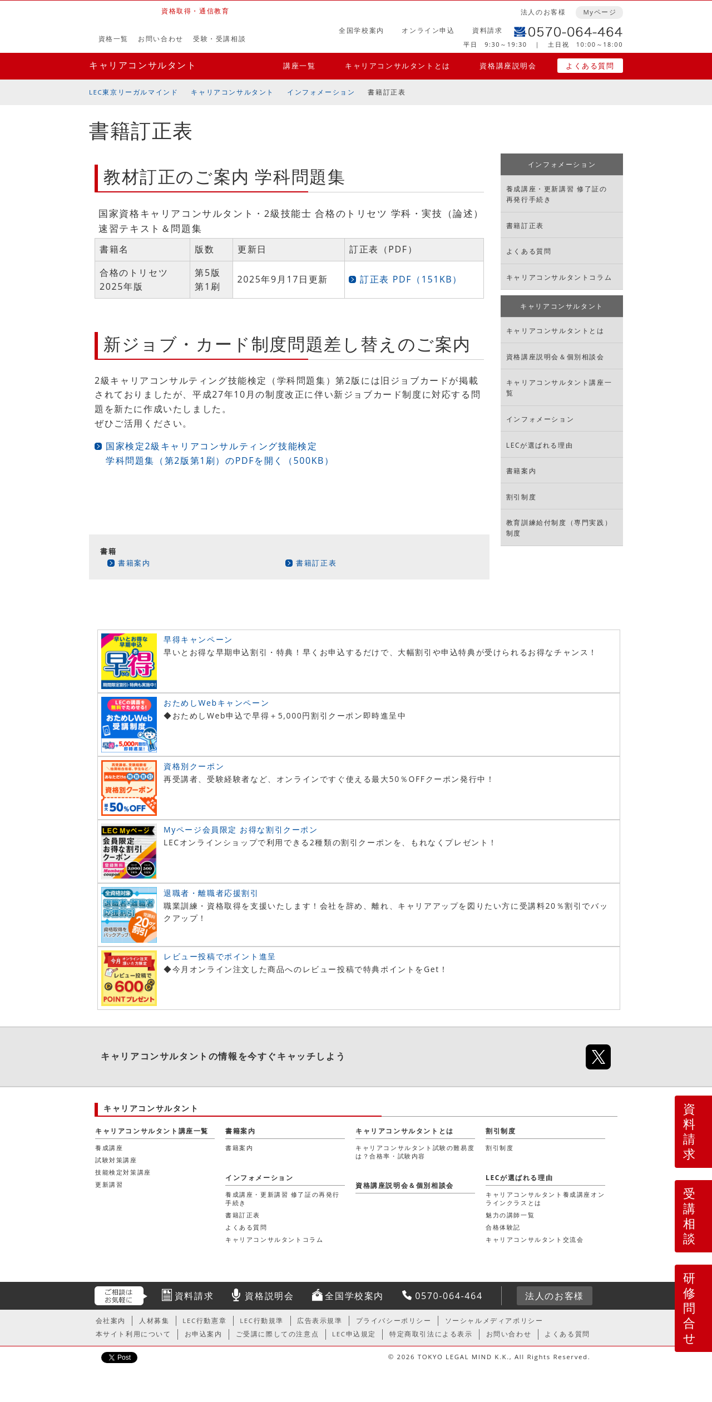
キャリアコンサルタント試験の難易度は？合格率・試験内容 (414, 1151)
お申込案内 (203, 1334)
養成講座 (109, 1147)
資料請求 (487, 30)
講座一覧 (299, 66)
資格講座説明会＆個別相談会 (555, 356)
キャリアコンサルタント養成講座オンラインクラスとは (545, 1198)
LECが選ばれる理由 (539, 445)
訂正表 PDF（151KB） (411, 279)
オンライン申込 (428, 30)
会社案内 (111, 1320)
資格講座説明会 (507, 66)
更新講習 (109, 1184)
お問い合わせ (161, 38)
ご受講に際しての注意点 (277, 1334)
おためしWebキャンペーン (216, 702)
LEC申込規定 (354, 1334)
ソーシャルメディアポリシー (494, 1320)
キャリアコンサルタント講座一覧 (559, 388)
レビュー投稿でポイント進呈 (220, 956)
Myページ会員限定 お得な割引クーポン (241, 829)
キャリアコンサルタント (143, 65)
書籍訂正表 (316, 563)
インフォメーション (321, 92)
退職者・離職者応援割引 (211, 893)
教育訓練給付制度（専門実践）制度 (559, 528)
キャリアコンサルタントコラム (559, 277)
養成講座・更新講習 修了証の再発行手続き (556, 194)
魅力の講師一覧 (510, 1215)
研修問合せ (690, 1307)
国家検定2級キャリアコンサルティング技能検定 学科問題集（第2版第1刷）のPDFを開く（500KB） (220, 453)
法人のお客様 (543, 12)
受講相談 (689, 1216)
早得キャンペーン (198, 639)
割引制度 (521, 497)
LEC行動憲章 (204, 1320)
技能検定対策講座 (123, 1172)
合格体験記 (503, 1227)
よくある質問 (590, 66)
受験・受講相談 (219, 38)
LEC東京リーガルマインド (133, 92)
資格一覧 (113, 38)
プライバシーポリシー (394, 1320)
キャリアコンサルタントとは (398, 66)
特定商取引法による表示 (431, 1334)
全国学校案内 (361, 30)
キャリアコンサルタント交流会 (535, 1239)
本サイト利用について (133, 1334)
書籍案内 (134, 563)
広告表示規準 (320, 1320)
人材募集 (154, 1320)
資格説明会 (269, 1296)
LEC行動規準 (262, 1320)
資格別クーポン (194, 766)
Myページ (599, 12)
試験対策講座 (116, 1160)
